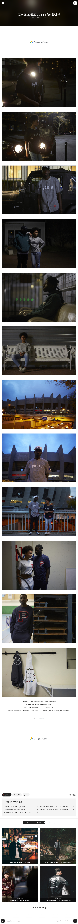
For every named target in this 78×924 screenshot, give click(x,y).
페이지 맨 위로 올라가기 (75, 921)
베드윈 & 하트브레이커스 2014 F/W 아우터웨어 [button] (58, 846)
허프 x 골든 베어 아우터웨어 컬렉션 (14, 809)
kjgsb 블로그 (3, 921)
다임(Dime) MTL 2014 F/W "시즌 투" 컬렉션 (17, 812)
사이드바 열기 (3, 3)
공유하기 (39, 822)
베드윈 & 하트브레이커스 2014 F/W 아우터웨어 (54, 807)
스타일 (44, 18)
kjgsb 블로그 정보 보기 (75, 3)
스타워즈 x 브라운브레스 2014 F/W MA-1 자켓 (54, 809)
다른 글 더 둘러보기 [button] (38, 908)
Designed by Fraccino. (66, 921)
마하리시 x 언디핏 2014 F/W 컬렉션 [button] (20, 846)
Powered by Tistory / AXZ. (13, 921)
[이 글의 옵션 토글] (9, 794)
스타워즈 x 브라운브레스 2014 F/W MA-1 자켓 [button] (58, 884)
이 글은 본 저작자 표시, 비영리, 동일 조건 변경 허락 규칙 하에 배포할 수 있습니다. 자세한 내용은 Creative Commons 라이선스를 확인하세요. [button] (72, 794)
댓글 (28, 822)
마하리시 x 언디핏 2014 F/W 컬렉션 (14, 807)
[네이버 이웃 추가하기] (26, 794)
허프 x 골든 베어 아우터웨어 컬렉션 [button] (20, 884)
